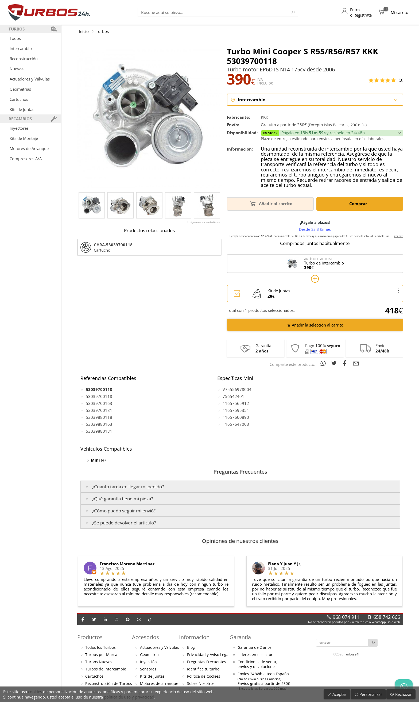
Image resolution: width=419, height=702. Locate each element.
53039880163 (99, 424)
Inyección (148, 662)
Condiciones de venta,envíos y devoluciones (257, 664)
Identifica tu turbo (203, 669)
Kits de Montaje (24, 138)
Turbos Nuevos (98, 662)
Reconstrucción (24, 58)
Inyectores (19, 128)
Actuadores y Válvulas (30, 79)
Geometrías (20, 89)
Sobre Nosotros (201, 683)
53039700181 (99, 410)
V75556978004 (237, 389)
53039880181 (99, 431)
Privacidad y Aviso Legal (208, 655)
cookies (35, 691)
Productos (90, 637)
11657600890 (236, 417)
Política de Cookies (203, 676)
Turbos (102, 31)
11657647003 (236, 424)
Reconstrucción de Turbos (108, 683)
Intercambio (21, 48)
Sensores (148, 669)
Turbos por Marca (101, 655)
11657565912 (236, 403)
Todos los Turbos (100, 647)
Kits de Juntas (22, 109)
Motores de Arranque (29, 148)
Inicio (84, 31)
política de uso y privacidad (129, 697)
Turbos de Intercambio (105, 669)
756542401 (233, 396)
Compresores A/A (26, 158)
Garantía (240, 637)
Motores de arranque (159, 683)
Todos (15, 38)
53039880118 (99, 417)
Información (194, 637)
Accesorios (145, 637)
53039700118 (99, 396)
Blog (191, 647)
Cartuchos (19, 99)
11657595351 (236, 410)
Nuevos (17, 68)
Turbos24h (352, 654)
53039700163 (99, 403)
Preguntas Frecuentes (206, 662)
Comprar (359, 203)
